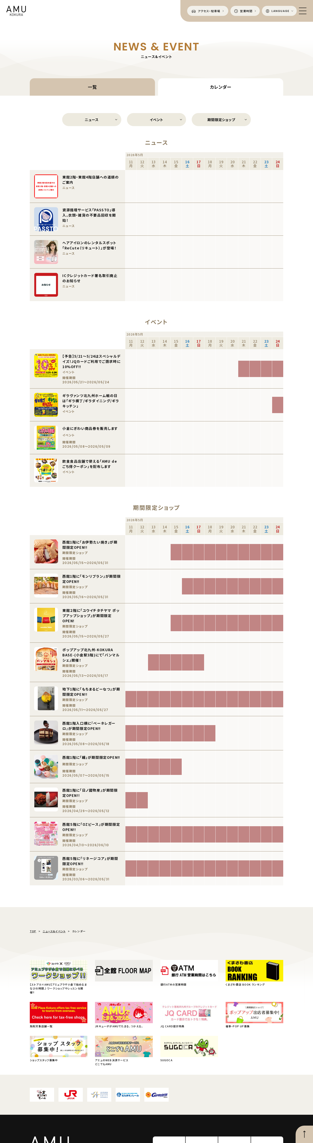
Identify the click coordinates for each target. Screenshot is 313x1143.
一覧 (92, 87)
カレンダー (220, 87)
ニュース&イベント (54, 931)
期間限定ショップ (221, 119)
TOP (33, 931)
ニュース (91, 119)
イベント (156, 119)
